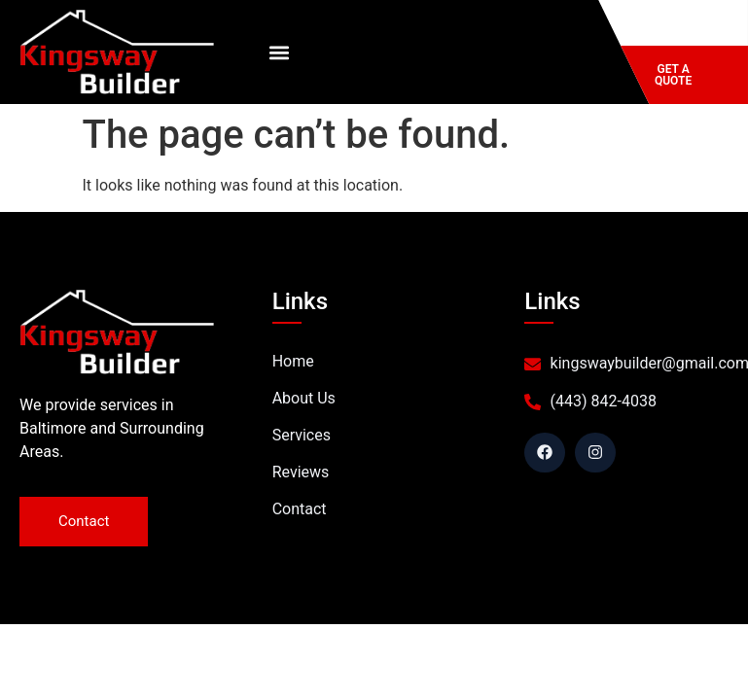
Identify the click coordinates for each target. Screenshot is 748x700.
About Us (304, 398)
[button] (279, 52)
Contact (299, 509)
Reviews (301, 472)
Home (293, 361)
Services (301, 435)
